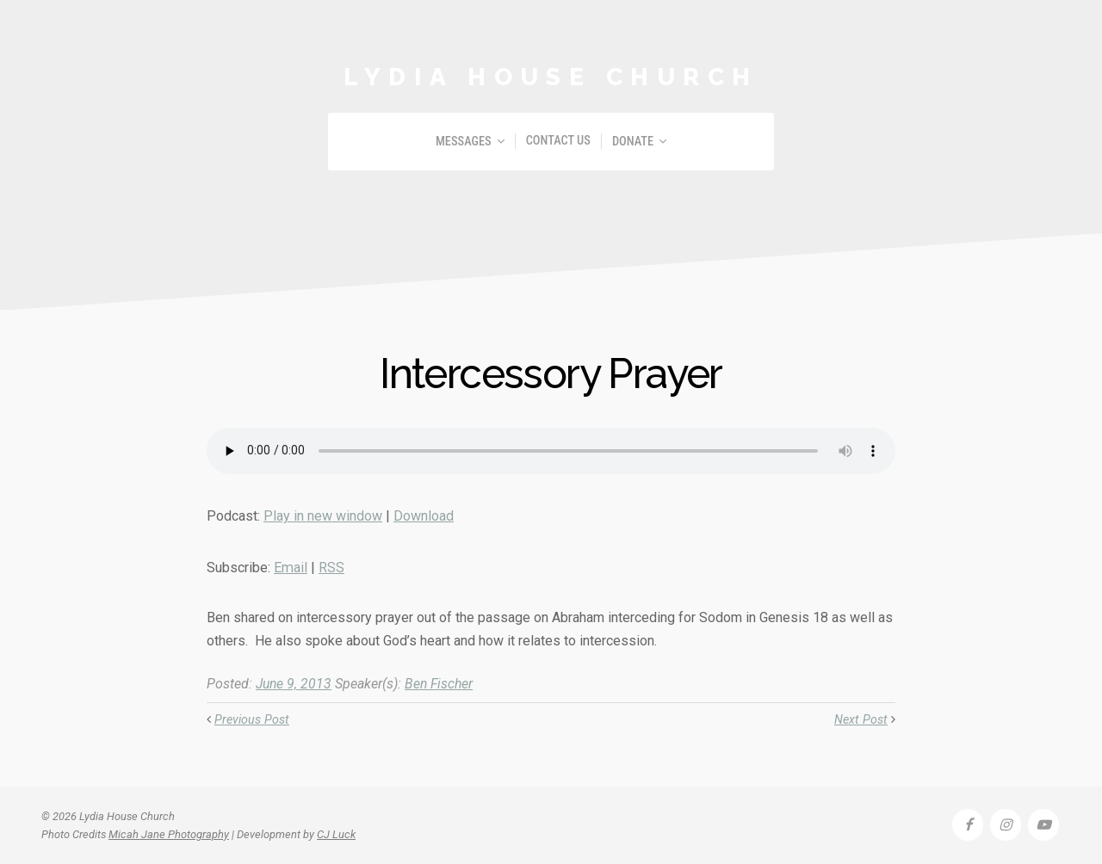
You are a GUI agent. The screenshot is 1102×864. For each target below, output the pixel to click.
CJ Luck (336, 833)
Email (290, 567)
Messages (464, 141)
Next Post (861, 720)
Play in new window (322, 516)
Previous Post (251, 720)
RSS (331, 567)
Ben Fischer (442, 684)
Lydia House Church (551, 76)
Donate (632, 141)
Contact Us (558, 140)
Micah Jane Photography (168, 833)
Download (423, 516)
